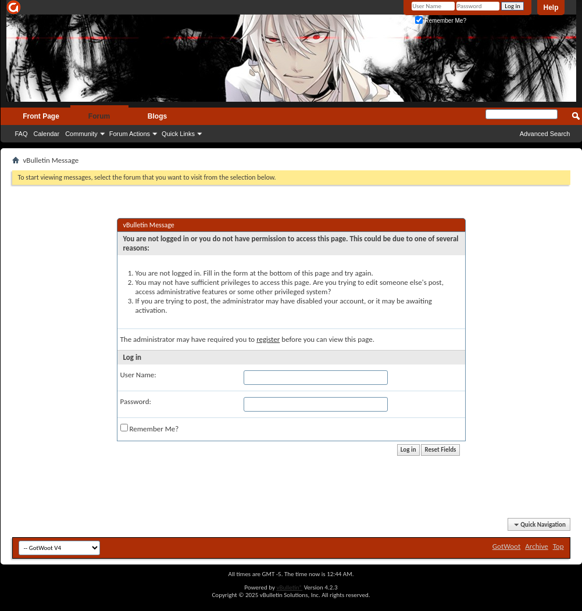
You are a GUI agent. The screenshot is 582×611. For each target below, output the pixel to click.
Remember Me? (440, 20)
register (268, 339)
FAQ (21, 133)
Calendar (47, 133)
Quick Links (178, 133)
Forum (99, 116)
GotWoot (506, 546)
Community (81, 133)
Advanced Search (545, 133)
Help (550, 7)
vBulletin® (289, 587)
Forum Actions (129, 133)
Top (558, 546)
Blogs (157, 116)
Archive (536, 546)
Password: (135, 401)
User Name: (138, 374)
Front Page (41, 116)
